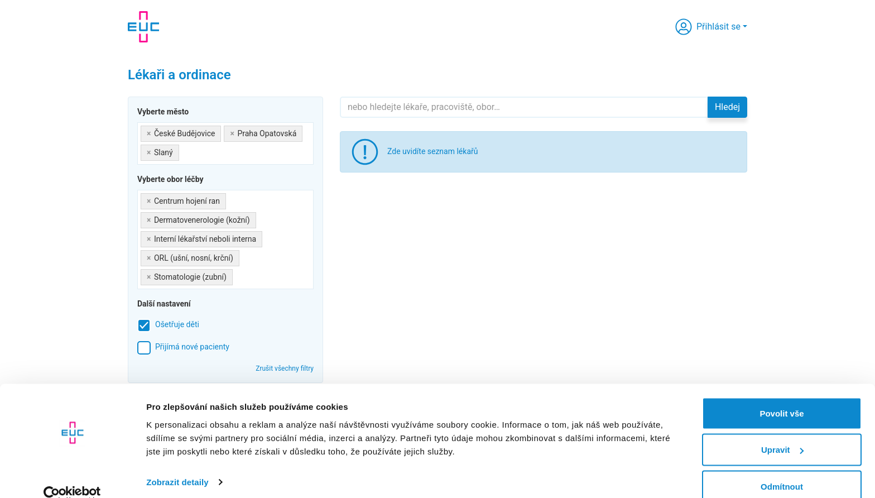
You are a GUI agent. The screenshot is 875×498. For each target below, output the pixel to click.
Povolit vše (781, 395)
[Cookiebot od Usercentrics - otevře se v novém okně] (72, 476)
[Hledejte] (524, 107)
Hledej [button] (727, 107)
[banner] (143, 26)
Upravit (782, 432)
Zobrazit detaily (177, 463)
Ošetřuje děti (177, 324)
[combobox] (225, 143)
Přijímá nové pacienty (192, 346)
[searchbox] (185, 150)
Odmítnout (782, 468)
